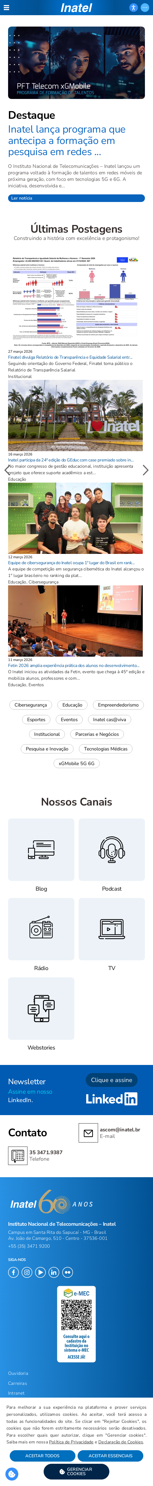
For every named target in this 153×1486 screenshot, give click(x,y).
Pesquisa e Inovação (47, 749)
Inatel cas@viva (109, 719)
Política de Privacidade (71, 1442)
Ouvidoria (18, 1373)
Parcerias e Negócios (97, 734)
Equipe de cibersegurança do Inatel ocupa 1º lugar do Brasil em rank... (71, 563)
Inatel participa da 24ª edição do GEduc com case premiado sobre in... (71, 460)
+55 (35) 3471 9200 (29, 1246)
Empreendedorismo (118, 705)
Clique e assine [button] (111, 1080)
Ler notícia (21, 198)
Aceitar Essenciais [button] (111, 1456)
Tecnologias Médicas (105, 749)
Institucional (47, 734)
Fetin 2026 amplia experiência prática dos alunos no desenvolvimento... (74, 666)
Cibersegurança (31, 705)
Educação (72, 705)
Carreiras (17, 1383)
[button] (76, 1471)
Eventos (69, 719)
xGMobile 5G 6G (77, 763)
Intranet (16, 1393)
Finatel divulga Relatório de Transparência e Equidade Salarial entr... (70, 357)
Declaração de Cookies (120, 1442)
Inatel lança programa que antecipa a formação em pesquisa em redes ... (67, 140)
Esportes (36, 719)
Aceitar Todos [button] (42, 1456)
